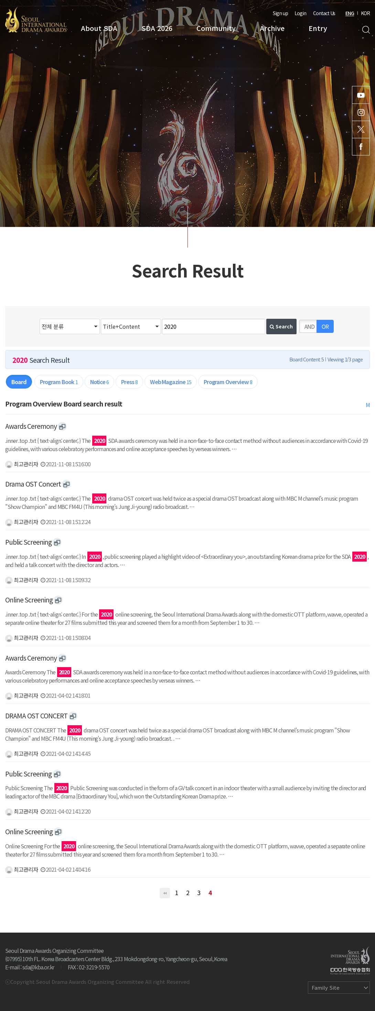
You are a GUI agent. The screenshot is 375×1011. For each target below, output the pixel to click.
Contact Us (324, 13)
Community (216, 28)
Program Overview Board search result (63, 404)
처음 (165, 893)
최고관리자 (21, 464)
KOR (365, 13)
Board (18, 382)
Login (300, 13)
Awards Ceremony (31, 426)
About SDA (99, 28)
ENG (349, 13)
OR (325, 326)
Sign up (280, 13)
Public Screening (28, 542)
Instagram (360, 112)
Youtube (360, 95)
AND (309, 326)
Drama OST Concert (33, 484)
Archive (272, 28)
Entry (318, 28)
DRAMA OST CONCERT (36, 715)
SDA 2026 (156, 28)
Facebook (360, 146)
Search (366, 30)
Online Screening (29, 600)
